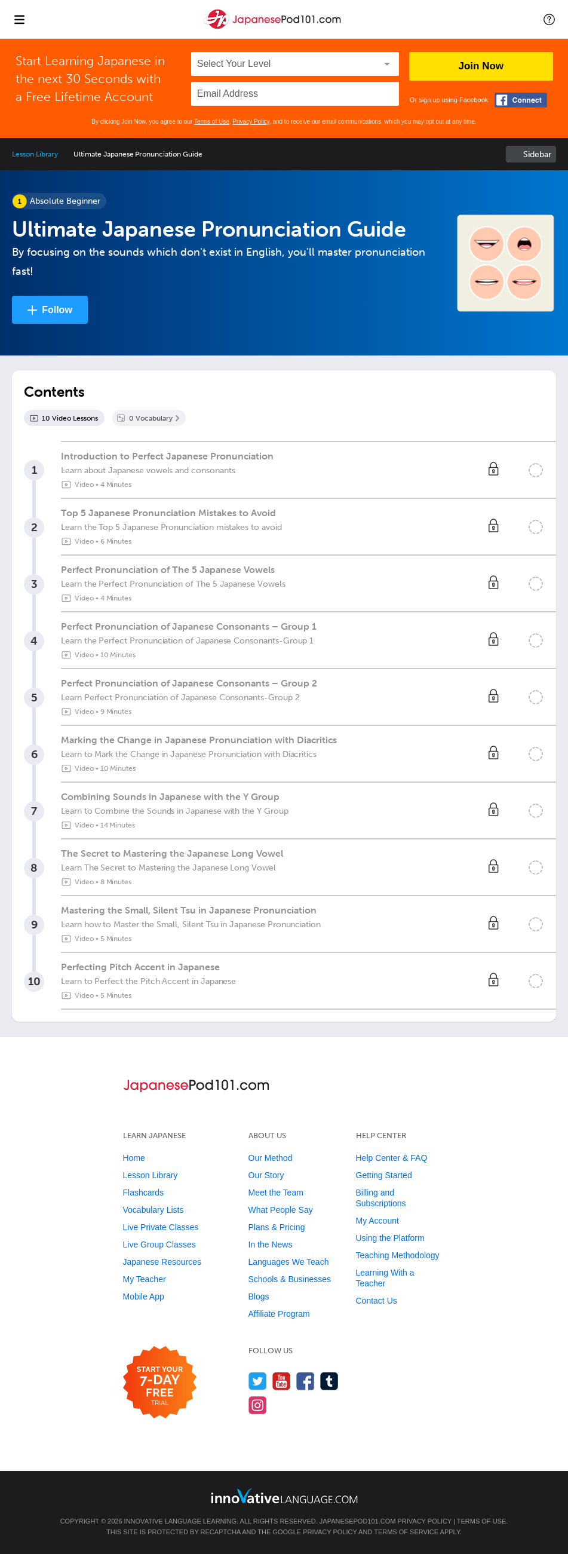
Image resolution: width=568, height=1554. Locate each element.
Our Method (270, 1158)
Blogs (258, 1296)
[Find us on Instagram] (257, 1405)
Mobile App (143, 1296)
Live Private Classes (161, 1227)
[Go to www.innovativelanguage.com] (284, 1496)
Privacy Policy (250, 121)
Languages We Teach (288, 1262)
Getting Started (384, 1175)
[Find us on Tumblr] (329, 1381)
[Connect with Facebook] (520, 100)
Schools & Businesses (289, 1279)
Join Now (481, 66)
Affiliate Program (279, 1314)
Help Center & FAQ (392, 1158)
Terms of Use (211, 121)
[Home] (273, 28)
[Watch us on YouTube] (281, 1381)
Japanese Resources (162, 1262)
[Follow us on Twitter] (257, 1381)
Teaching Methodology (398, 1255)
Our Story (266, 1175)
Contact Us (376, 1300)
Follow (57, 310)
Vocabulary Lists (153, 1210)
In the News (270, 1244)
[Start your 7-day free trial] (160, 1383)
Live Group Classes (159, 1244)
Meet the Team (275, 1192)
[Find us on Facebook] (305, 1381)
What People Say (280, 1210)
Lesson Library (35, 154)
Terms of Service (406, 1531)
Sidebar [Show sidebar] (537, 154)
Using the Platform (390, 1238)
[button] (549, 19)
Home (134, 1158)
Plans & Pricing (276, 1227)
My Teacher (144, 1279)
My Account (377, 1220)
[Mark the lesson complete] (536, 470)
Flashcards (143, 1192)
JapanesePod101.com (358, 1521)
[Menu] (19, 19)
